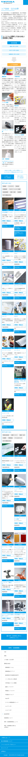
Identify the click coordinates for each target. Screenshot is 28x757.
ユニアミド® (8, 706)
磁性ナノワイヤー (9, 686)
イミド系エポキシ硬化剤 (11, 679)
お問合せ (3, 751)
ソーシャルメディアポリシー (8, 744)
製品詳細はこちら (6, 226)
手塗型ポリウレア (9, 694)
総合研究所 (6, 714)
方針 (5, 651)
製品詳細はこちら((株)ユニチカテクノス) (19, 234)
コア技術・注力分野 (9, 659)
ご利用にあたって (5, 737)
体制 (5, 655)
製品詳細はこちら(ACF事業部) (19, 228)
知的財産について (8, 717)
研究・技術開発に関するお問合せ (10, 726)
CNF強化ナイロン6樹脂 (10, 683)
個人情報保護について (6, 741)
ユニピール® (8, 710)
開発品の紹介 (7, 663)
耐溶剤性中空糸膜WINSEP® (12, 675)
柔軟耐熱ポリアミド (10, 671)
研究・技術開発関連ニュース (11, 721)
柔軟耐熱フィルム (9, 667)
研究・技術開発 (14, 648)
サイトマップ (4, 748)
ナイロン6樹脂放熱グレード (11, 702)
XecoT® (7, 698)
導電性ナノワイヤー (10, 690)
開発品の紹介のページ (7, 624)
